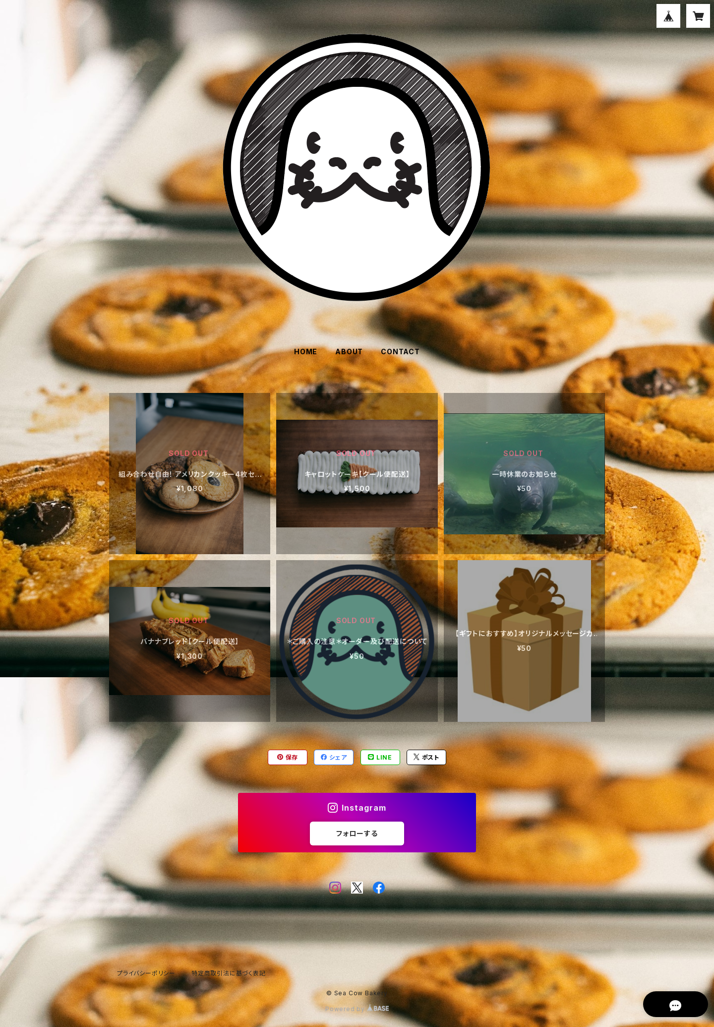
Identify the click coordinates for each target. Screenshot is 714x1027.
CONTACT (400, 351)
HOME (305, 351)
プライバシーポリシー (146, 973)
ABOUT (349, 351)
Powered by (357, 1009)
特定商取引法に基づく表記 (228, 973)
